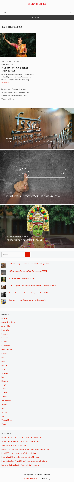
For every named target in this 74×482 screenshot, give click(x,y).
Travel (3, 424)
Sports (3, 408)
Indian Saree (24, 92)
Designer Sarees (11, 92)
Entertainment (6, 350)
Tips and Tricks (6, 420)
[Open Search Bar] (71, 12)
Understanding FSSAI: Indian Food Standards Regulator (29, 264)
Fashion (15, 89)
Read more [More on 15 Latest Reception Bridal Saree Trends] (4, 82)
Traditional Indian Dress (17, 96)
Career (4, 342)
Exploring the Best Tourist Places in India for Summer (20, 465)
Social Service (6, 400)
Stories (4, 412)
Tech (3, 416)
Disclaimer (38, 474)
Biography (5, 330)
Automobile (5, 326)
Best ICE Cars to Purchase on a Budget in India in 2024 (28, 293)
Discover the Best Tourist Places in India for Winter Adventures (24, 461)
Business (4, 338)
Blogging (4, 334)
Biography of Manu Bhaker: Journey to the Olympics (27, 300)
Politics (4, 393)
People (3, 385)
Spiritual (4, 404)
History (4, 365)
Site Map (47, 474)
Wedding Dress (7, 99)
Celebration (5, 346)
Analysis (7, 89)
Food (3, 357)
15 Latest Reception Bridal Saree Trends (14, 69)
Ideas (3, 369)
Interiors (4, 373)
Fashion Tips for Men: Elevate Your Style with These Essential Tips (32, 286)
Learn (3, 377)
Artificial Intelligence (8, 322)
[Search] (28, 254)
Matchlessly (46, 479)
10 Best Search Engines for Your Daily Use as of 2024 (28, 271)
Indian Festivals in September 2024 (21, 278)
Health (3, 361)
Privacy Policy (28, 474)
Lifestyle (22, 89)
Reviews (4, 397)
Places (3, 389)
